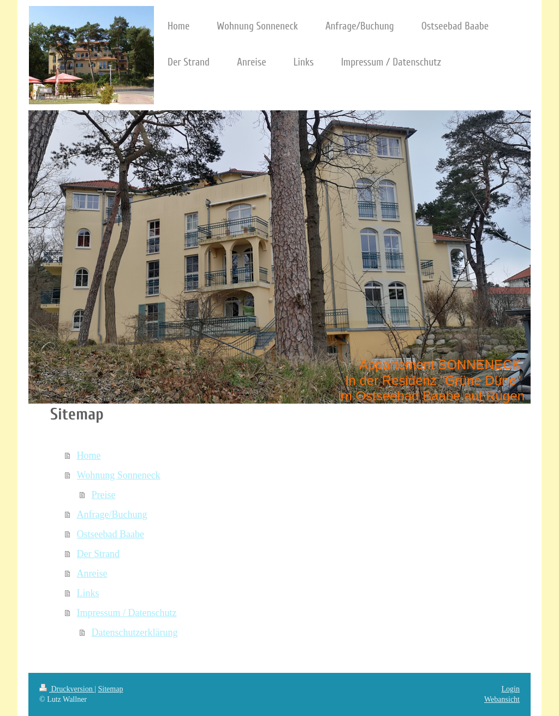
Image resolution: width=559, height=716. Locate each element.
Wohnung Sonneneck (118, 475)
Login (511, 689)
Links (88, 593)
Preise (104, 494)
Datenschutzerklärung (135, 632)
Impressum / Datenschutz (127, 612)
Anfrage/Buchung (112, 514)
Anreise (92, 573)
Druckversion (66, 689)
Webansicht (502, 699)
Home (89, 455)
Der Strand (98, 553)
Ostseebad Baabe (110, 534)
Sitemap (110, 689)
